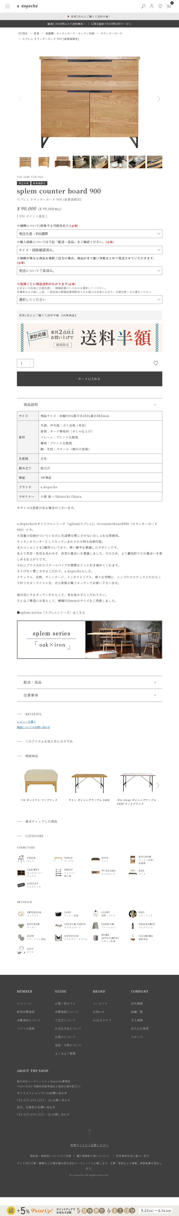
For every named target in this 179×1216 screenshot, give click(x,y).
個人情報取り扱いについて (93, 1156)
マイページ (24, 1003)
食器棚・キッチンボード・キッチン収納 (69, 33)
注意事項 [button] (31, 695)
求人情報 (137, 1020)
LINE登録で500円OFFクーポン (111, 24)
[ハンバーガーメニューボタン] (7, 6)
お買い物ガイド (65, 1003)
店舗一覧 (137, 1012)
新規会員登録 (26, 1012)
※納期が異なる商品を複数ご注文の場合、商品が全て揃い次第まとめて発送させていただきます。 (86, 260)
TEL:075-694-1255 (30, 1100)
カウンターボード (112, 33)
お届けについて (65, 1037)
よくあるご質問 (65, 1053)
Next (157, 99)
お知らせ (99, 1012)
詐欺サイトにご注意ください (89, 1145)
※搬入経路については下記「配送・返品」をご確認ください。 (65, 242)
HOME (23, 33)
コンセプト (100, 1003)
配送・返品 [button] (33, 682)
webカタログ (102, 1020)
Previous (22, 99)
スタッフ (137, 1037)
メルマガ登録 (26, 1028)
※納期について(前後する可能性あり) (47, 225)
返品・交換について (68, 1045)
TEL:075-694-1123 (30, 1114)
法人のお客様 (140, 1028)
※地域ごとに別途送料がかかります (46, 284)
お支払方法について (68, 1028)
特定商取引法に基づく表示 (132, 1156)
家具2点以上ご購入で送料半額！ (91, 16)
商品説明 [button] (31, 404)
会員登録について (67, 1012)
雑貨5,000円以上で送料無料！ (66, 24)
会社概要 (137, 1003)
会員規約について (29, 1020)
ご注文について (65, 1020)
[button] (21, 785)
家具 (36, 33)
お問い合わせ (59, 1100)
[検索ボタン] (143, 6)
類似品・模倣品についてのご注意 (50, 1156)
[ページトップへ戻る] (89, 1132)
